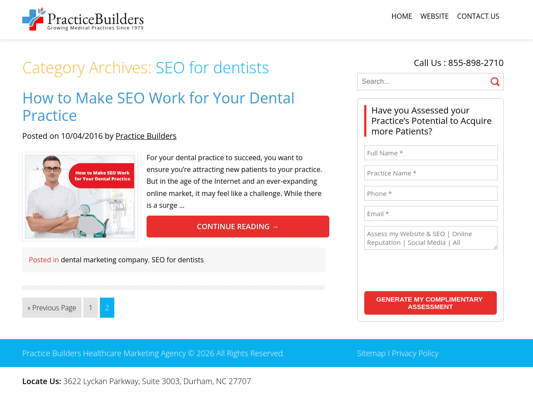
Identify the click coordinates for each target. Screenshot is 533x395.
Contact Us (478, 16)
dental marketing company (104, 259)
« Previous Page (51, 308)
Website (434, 16)
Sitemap (371, 353)
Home (401, 16)
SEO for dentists (178, 259)
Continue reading (238, 226)
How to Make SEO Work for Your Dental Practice (158, 106)
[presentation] (420, 271)
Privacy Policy (415, 353)
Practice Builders (146, 136)
